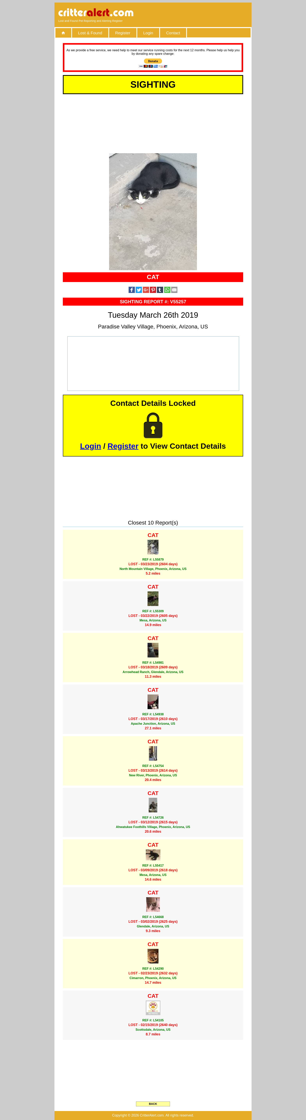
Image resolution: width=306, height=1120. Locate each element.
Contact (173, 33)
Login (148, 33)
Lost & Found (90, 33)
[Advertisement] (202, 13)
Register (122, 33)
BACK (153, 1103)
